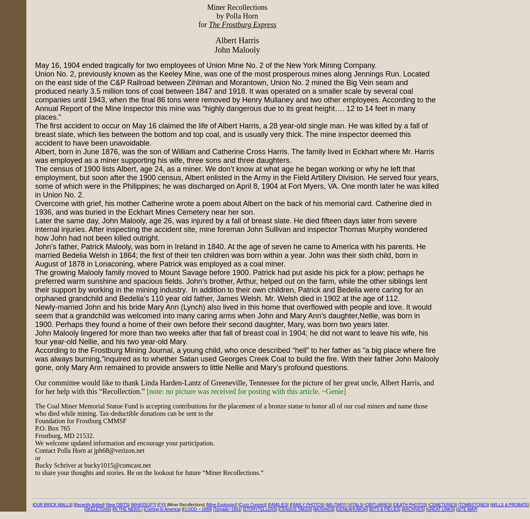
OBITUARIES (378, 505)
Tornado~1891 (227, 509)
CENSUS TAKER (295, 509)
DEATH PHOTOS (410, 505)
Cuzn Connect (252, 505)
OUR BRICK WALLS (53, 505)
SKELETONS (98, 509)
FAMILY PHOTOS (307, 505)
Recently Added (89, 505)
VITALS (356, 505)
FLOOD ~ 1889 (197, 509)
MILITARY (336, 505)
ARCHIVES (413, 509)
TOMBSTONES (473, 505)
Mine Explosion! (222, 505)
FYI (161, 505)
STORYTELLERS (260, 509)
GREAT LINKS (440, 509)
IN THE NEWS (128, 509)
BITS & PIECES (384, 509)
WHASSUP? (143, 505)
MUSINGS (324, 509)
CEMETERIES (442, 505)
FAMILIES (278, 505)
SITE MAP (467, 509)
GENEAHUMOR (352, 509)
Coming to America (162, 509)
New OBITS (118, 505)
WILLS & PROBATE (509, 505)
